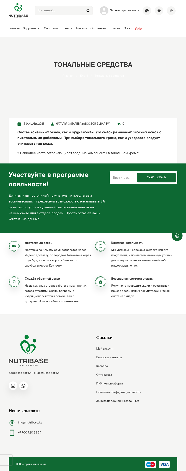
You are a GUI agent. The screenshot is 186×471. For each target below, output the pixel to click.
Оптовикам (98, 28)
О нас (128, 28)
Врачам (115, 28)
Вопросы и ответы (109, 357)
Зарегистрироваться (119, 10)
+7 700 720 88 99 (25, 433)
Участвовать (156, 177)
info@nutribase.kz (25, 423)
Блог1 (84, 76)
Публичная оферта (109, 384)
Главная (14, 28)
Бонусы (81, 28)
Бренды (67, 28)
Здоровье (31, 28)
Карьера (102, 366)
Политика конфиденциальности (118, 392)
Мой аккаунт (105, 349)
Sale (138, 29)
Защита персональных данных (117, 401)
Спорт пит (51, 28)
